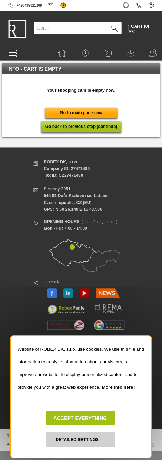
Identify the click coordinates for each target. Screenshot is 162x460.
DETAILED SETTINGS (77, 439)
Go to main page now (81, 112)
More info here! (118, 387)
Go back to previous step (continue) (81, 126)
